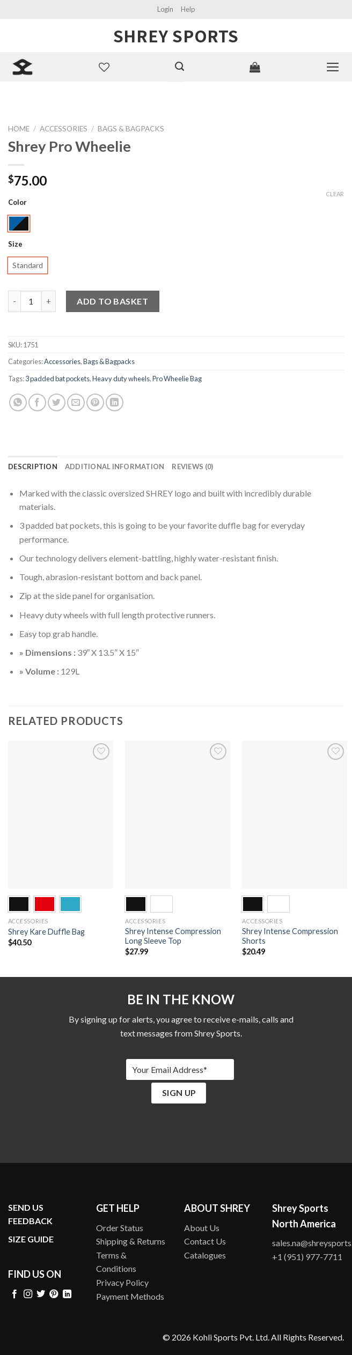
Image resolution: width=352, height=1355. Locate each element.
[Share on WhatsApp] (18, 402)
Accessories (63, 128)
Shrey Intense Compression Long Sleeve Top (173, 936)
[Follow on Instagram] (28, 1294)
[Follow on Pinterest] (53, 1294)
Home (19, 128)
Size (15, 244)
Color (17, 202)
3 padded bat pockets (57, 378)
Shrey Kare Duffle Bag (46, 931)
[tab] (32, 466)
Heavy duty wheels (121, 378)
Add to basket (112, 301)
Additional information (115, 466)
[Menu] (333, 67)
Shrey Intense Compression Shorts (290, 936)
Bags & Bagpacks (131, 128)
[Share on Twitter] (56, 402)
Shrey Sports (176, 35)
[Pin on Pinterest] (95, 402)
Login (165, 9)
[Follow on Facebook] (14, 1294)
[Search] (179, 66)
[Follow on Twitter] (40, 1294)
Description (32, 466)
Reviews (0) (192, 466)
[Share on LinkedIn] (114, 402)
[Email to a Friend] (76, 402)
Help (188, 9)
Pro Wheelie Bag (177, 378)
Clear (335, 193)
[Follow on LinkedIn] (67, 1294)
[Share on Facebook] (37, 402)
